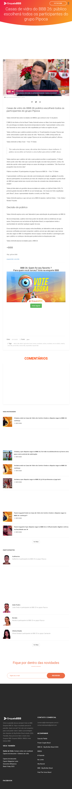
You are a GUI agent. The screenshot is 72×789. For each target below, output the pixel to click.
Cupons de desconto (9, 759)
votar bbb (16, 259)
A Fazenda (40, 755)
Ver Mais (36, 541)
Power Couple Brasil (44, 743)
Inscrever (56, 675)
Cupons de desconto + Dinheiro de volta (16, 753)
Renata (14, 618)
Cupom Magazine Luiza (10, 761)
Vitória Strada (17, 631)
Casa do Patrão (42, 738)
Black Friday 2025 (8, 766)
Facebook (7, 780)
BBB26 (39, 751)
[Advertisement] (36, 39)
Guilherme (16, 556)
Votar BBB (58, 3)
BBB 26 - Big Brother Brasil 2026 (47, 747)
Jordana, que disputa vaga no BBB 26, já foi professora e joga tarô (37, 479)
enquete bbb (10, 259)
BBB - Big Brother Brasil (45, 768)
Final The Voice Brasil (44, 772)
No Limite (40, 760)
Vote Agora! (36, 306)
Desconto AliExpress (10, 764)
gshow (28, 339)
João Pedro (16, 605)
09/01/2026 (18, 423)
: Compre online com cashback (18, 751)
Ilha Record (41, 764)
